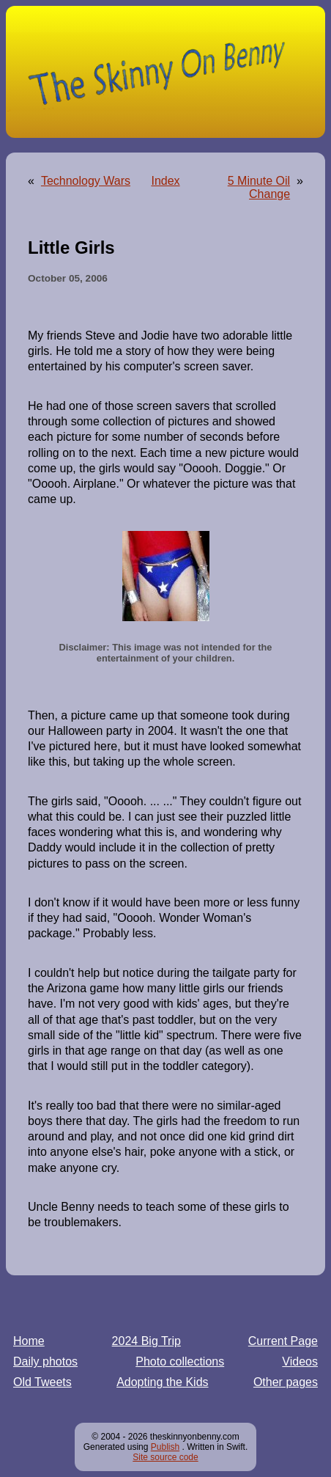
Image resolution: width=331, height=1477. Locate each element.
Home (29, 1341)
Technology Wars (85, 181)
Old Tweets (42, 1382)
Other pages (285, 1382)
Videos (300, 1361)
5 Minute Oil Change (259, 187)
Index (165, 181)
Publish (165, 1447)
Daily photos (45, 1361)
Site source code (165, 1457)
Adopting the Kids (162, 1382)
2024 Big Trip (146, 1341)
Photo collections (179, 1361)
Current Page (283, 1341)
